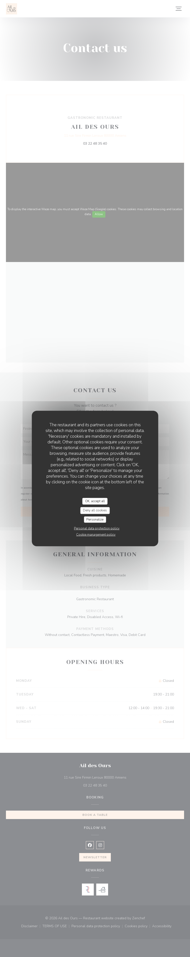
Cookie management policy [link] (96, 534)
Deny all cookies (95, 510)
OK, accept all (95, 501)
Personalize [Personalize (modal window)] (94, 519)
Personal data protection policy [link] (96, 528)
